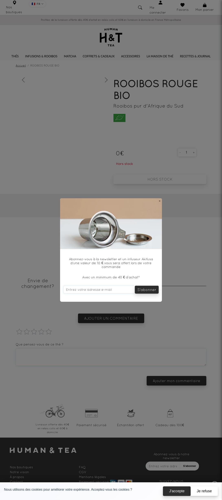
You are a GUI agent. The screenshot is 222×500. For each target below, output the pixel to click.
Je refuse (204, 491)
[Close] (159, 201)
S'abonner (146, 290)
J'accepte (176, 491)
